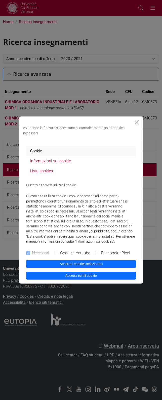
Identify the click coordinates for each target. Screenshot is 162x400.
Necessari (40, 253)
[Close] (137, 122)
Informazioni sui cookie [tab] (50, 161)
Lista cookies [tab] (41, 171)
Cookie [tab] (36, 151)
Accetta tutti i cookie (81, 276)
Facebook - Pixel (115, 253)
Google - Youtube (75, 253)
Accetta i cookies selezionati (81, 264)
